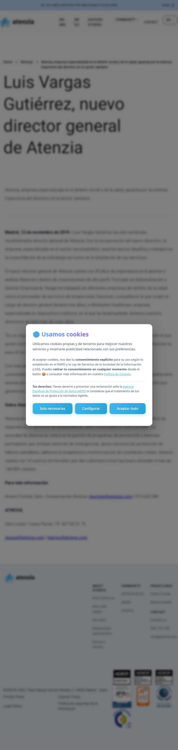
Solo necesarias (52, 408)
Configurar (91, 408)
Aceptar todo (127, 408)
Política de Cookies (117, 374)
